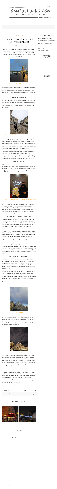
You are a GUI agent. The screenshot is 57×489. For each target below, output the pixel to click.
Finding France (19, 35)
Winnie (40, 48)
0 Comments (6, 390)
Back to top (51, 485)
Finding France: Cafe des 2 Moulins (10, 420)
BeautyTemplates (16, 485)
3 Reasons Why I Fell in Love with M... (27, 420)
